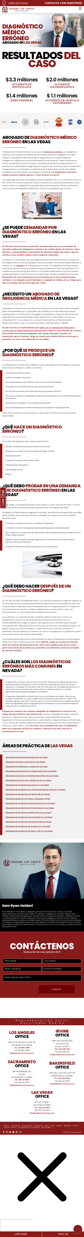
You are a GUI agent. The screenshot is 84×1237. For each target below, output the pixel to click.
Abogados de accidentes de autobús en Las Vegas (28, 826)
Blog (47, 1126)
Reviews (67, 1126)
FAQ (52, 1126)
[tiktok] (17, 1132)
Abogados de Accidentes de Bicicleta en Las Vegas (28, 813)
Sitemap (59, 1126)
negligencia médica (53, 152)
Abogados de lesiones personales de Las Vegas (27, 757)
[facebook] (4, 1132)
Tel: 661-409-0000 (62, 1078)
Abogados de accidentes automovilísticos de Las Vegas (30, 803)
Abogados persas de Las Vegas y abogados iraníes (28, 799)
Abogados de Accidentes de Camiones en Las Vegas (29, 817)
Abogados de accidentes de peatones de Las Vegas (28, 822)
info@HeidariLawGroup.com (21, 1053)
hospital (20, 266)
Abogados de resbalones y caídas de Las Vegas (26, 766)
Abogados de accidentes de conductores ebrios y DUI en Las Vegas (36, 790)
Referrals (38, 1126)
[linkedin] (10, 1132)
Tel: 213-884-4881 (21, 1048)
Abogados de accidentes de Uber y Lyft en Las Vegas (29, 831)
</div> (16, 1228)
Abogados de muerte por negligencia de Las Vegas (28, 780)
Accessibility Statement (29, 1127)
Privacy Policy (10, 1127)
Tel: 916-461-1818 (22, 1080)
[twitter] (13, 1132)
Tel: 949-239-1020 (62, 1049)
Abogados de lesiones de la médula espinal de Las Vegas (31, 771)
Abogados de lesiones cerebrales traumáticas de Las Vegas (32, 776)
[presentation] (20, 989)
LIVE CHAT (21, 1234)
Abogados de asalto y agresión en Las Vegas (25, 762)
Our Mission (27, 1126)
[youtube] (20, 1133)
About (6, 1126)
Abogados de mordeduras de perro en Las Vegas (27, 785)
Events (76, 1126)
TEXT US (63, 1234)
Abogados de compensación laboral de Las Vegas (28, 794)
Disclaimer (46, 1127)
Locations (15, 1126)
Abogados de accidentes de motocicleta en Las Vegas (30, 808)
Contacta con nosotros (63, 3)
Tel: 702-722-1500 (42, 1108)
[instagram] (7, 1132)
